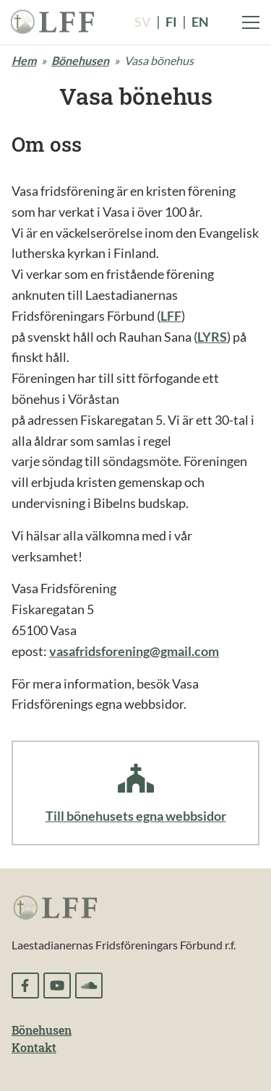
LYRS (212, 337)
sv (142, 22)
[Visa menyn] (250, 22)
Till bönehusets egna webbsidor (136, 816)
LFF (170, 316)
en (200, 22)
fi (171, 22)
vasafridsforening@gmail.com (134, 651)
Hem (24, 60)
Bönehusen (80, 60)
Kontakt (34, 1047)
